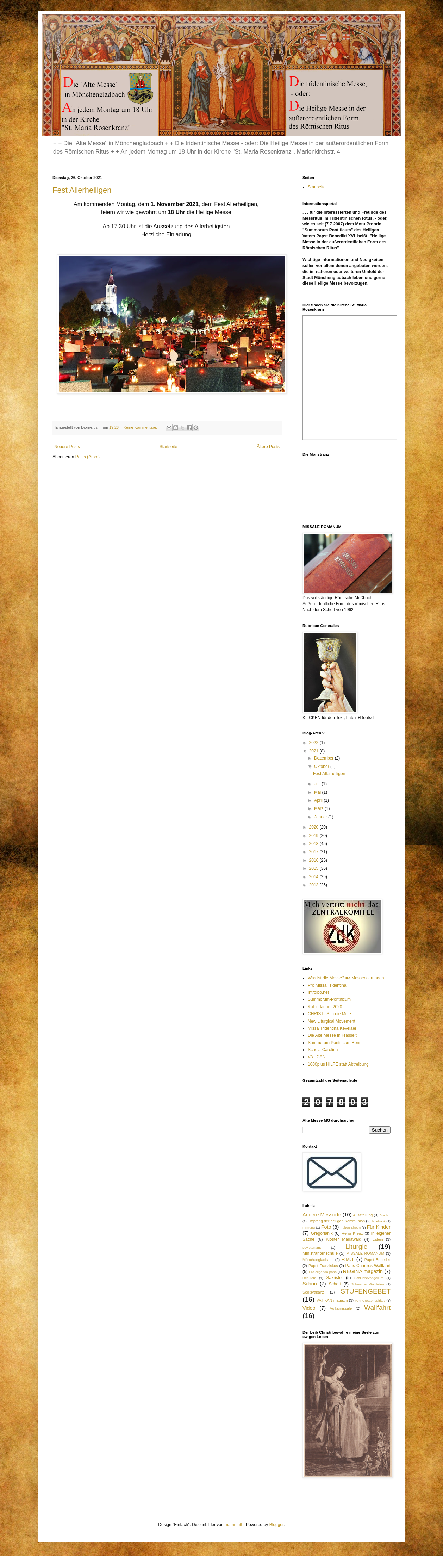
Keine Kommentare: (141, 427)
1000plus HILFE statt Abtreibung (338, 1064)
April (319, 800)
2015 (314, 868)
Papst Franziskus (323, 1266)
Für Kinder (379, 1227)
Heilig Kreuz (352, 1233)
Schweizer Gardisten (367, 1284)
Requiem (309, 1278)
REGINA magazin (363, 1271)
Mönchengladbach (317, 1260)
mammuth (234, 1524)
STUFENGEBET (366, 1291)
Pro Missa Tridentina (327, 985)
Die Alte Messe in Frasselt (332, 1035)
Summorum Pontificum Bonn (335, 1042)
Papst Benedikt (377, 1260)
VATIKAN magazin (332, 1300)
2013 (314, 884)
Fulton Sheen (351, 1227)
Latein (378, 1239)
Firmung (308, 1227)
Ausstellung (363, 1215)
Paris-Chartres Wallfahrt (368, 1265)
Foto (326, 1227)
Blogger (276, 1524)
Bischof (385, 1215)
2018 (314, 843)
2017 (314, 851)
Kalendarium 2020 (325, 1006)
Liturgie (356, 1246)
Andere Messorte (321, 1214)
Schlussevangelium (368, 1278)
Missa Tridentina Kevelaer (332, 1028)
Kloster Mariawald (343, 1239)
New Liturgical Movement (331, 1021)
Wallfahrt (377, 1307)
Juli (318, 783)
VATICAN (316, 1056)
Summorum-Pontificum (329, 999)
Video (309, 1308)
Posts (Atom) (87, 456)
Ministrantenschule (320, 1253)
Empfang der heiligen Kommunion (336, 1221)
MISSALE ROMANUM (365, 1253)
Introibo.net (318, 992)
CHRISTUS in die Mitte (329, 1013)
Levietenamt (311, 1248)
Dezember (324, 758)
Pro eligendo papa (323, 1272)
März (319, 808)
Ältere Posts (268, 446)
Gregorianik (322, 1233)
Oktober (322, 766)
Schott (335, 1284)
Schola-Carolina (323, 1049)
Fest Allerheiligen (82, 190)
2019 (314, 835)
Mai (318, 792)
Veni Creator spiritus (370, 1300)
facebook (379, 1221)
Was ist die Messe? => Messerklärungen (346, 977)
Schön (309, 1284)
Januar (321, 816)
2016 (314, 860)
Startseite (168, 446)
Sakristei (334, 1277)
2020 (314, 827)
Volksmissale (341, 1308)
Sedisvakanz (313, 1292)
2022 (314, 742)
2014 (314, 876)
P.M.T (348, 1259)
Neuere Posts (67, 446)
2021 (314, 751)
